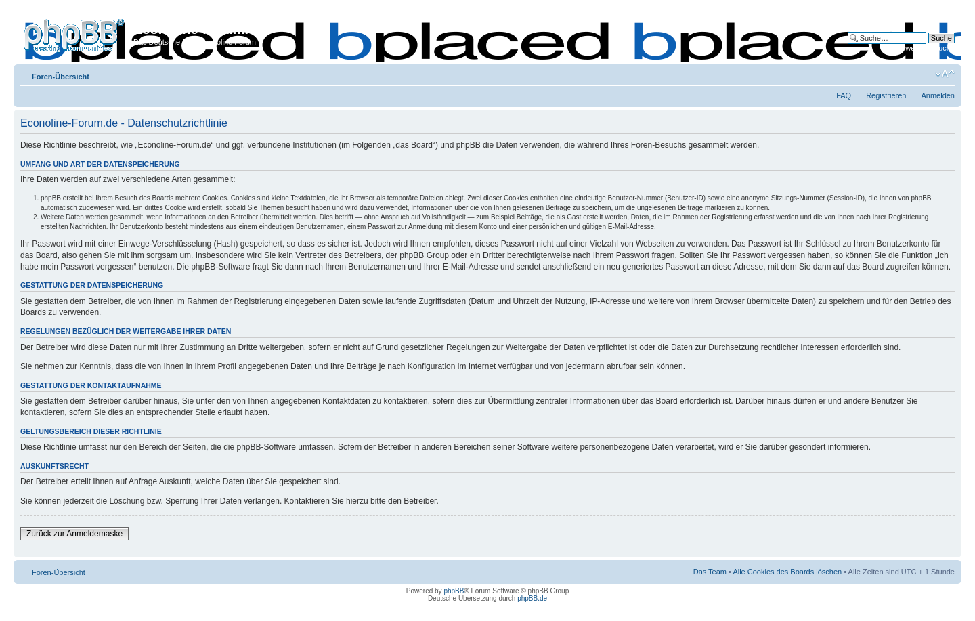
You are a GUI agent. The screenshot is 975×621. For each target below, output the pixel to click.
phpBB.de (532, 598)
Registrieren (886, 95)
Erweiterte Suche (926, 48)
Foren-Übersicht (60, 76)
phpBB (453, 591)
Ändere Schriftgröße (945, 74)
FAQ (843, 95)
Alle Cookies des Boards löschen (787, 572)
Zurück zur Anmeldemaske (74, 533)
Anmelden (938, 95)
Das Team (710, 572)
